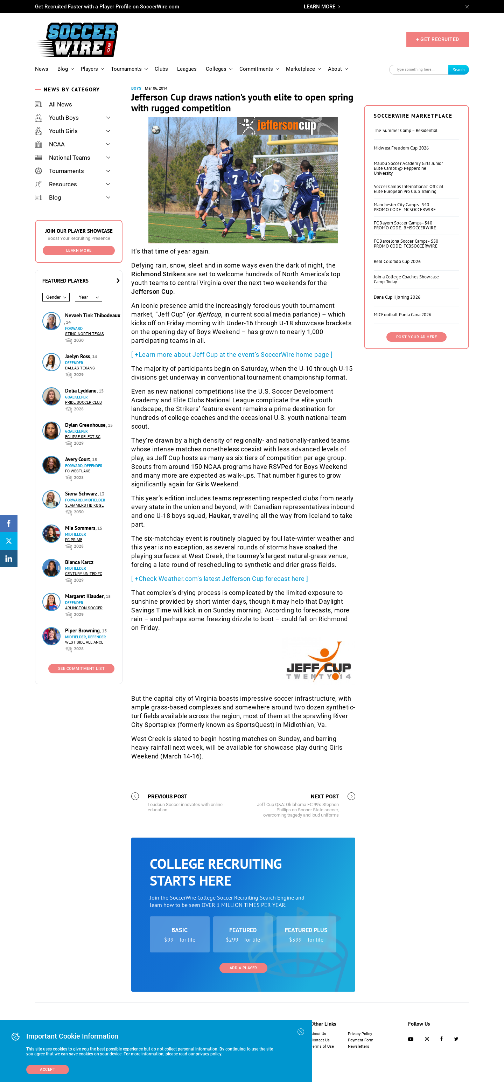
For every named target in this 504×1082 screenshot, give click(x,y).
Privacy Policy (360, 1034)
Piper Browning (83, 630)
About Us (318, 1034)
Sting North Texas (84, 334)
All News (53, 104)
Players (89, 69)
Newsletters (358, 1046)
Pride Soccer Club (83, 402)
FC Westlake (77, 471)
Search (459, 69)
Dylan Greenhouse (86, 425)
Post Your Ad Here (416, 337)
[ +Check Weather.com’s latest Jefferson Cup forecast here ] (219, 578)
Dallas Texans (80, 368)
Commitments (256, 69)
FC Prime (73, 539)
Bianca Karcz (79, 562)
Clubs (161, 69)
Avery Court (78, 459)
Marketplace (300, 69)
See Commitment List (81, 668)
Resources (56, 184)
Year (83, 297)
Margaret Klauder (85, 596)
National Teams (62, 157)
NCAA (50, 144)
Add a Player (243, 968)
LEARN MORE (319, 7)
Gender (53, 297)
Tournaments (126, 69)
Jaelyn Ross (78, 356)
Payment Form (360, 1040)
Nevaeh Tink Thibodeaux (92, 315)
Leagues (187, 69)
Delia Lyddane (81, 390)
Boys (136, 88)
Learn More (79, 250)
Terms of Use (322, 1046)
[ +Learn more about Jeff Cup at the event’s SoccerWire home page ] (231, 354)
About (335, 69)
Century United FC (83, 573)
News (41, 69)
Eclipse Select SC (82, 437)
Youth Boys (57, 117)
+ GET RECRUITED (437, 39)
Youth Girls (56, 130)
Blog (62, 69)
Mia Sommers (81, 528)
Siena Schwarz (82, 493)
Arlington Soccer (84, 608)
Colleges (216, 69)
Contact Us (320, 1040)
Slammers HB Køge (84, 505)
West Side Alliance (84, 642)
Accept (47, 1069)
